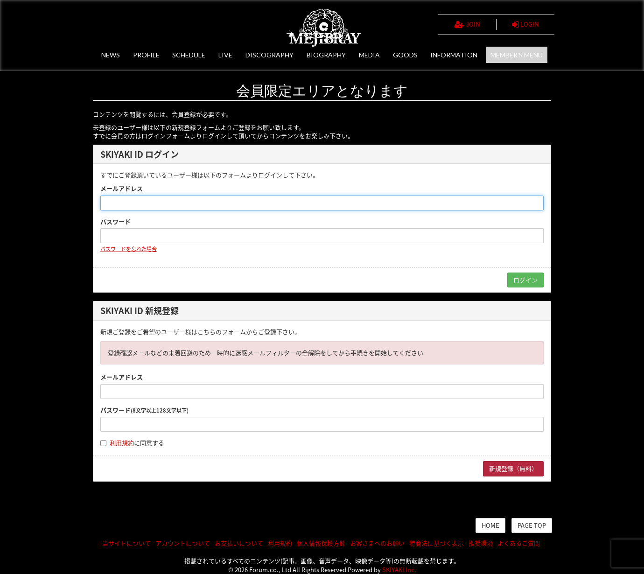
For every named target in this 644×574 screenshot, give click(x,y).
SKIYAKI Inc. (399, 569)
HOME (490, 525)
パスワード (115, 221)
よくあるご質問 (518, 543)
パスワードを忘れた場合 (128, 249)
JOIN (467, 24)
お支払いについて (239, 543)
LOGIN (525, 24)
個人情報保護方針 (321, 543)
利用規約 (122, 442)
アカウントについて (182, 543)
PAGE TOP (532, 525)
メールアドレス (121, 188)
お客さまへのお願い (377, 543)
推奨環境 (481, 543)
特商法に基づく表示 (436, 543)
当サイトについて (126, 543)
